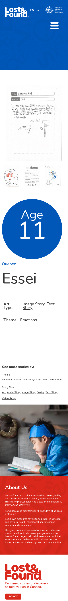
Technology (54, 379)
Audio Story (13, 392)
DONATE (13, 596)
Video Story (9, 398)
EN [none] (32, 10)
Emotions (28, 320)
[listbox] (34, 10)
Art (4, 392)
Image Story (34, 304)
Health (18, 379)
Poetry (40, 392)
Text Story (51, 392)
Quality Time (39, 379)
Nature (27, 379)
